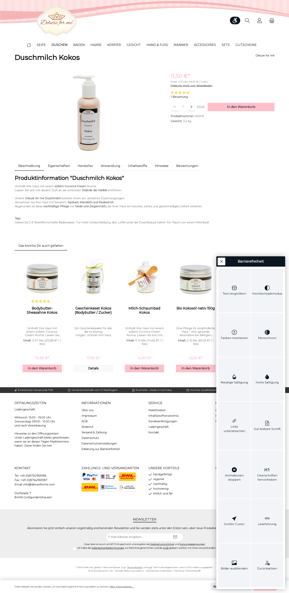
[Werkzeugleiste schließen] (221, 61)
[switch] (234, 104)
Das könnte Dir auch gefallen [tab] (40, 245)
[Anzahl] (183, 107)
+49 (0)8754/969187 (33, 480)
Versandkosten (135, 567)
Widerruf (87, 427)
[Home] (32, 45)
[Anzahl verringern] (174, 107)
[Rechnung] (127, 487)
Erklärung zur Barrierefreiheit (100, 449)
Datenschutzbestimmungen (108, 547)
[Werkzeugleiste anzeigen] (235, 20)
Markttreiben (157, 410)
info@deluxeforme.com (39, 484)
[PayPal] (89, 476)
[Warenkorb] (271, 21)
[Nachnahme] (127, 476)
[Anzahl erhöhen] (191, 107)
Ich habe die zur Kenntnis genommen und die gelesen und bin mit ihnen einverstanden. (146, 547)
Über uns (87, 410)
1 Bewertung (179, 97)
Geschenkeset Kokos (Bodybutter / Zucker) (93, 310)
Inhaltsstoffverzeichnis (163, 415)
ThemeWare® (193, 570)
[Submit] (175, 537)
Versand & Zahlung (94, 432)
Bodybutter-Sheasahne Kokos (42, 310)
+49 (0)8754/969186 (33, 475)
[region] (89, 113)
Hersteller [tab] (85, 166)
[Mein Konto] (259, 21)
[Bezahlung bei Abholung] (108, 476)
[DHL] (89, 487)
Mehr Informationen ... (122, 586)
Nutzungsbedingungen (192, 544)
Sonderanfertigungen (162, 421)
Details (93, 368)
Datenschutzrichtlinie (162, 544)
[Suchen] (247, 21)
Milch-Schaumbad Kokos (144, 310)
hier (49, 445)
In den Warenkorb (42, 368)
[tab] (29, 166)
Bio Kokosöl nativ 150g (196, 308)
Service (155, 403)
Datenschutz (90, 438)
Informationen (96, 403)
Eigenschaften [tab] (59, 166)
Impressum (89, 415)
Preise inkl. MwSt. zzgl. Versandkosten (191, 85)
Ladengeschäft (158, 427)
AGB (84, 421)
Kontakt (153, 432)
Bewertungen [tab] (187, 166)
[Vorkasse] (108, 487)
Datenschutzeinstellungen (99, 443)
